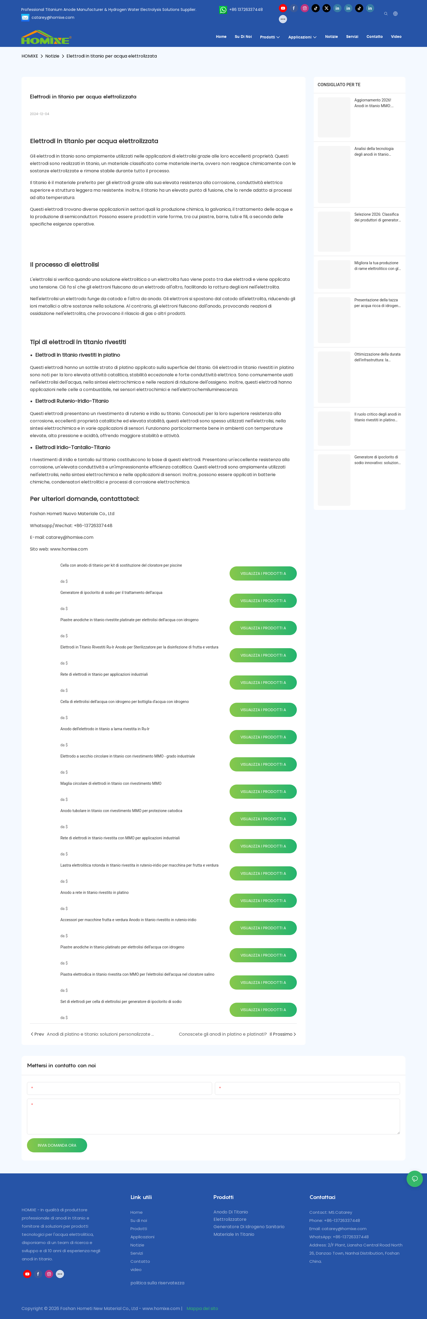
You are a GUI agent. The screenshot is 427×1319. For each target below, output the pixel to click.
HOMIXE (30, 56)
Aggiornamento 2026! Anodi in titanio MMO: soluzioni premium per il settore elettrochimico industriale (375, 103)
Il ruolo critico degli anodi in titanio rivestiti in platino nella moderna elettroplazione (378, 417)
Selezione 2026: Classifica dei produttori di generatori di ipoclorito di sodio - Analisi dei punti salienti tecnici (377, 217)
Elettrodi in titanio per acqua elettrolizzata (111, 56)
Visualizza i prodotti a (263, 573)
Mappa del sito (201, 1308)
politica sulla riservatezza (157, 1283)
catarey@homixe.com (344, 1228)
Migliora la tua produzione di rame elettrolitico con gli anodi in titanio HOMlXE (377, 266)
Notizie (52, 56)
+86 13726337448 (240, 9)
